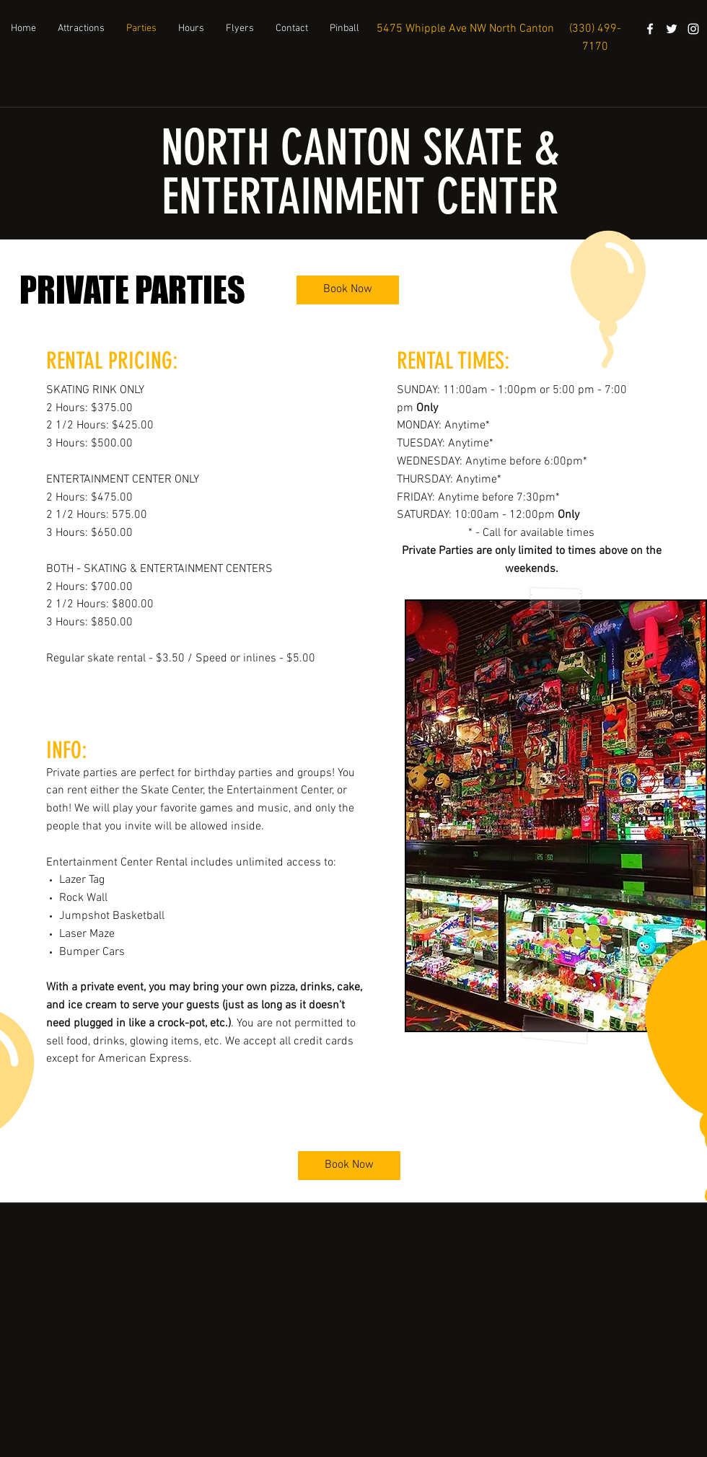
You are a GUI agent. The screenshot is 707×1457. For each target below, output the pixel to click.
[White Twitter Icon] (671, 29)
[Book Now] (348, 290)
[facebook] (650, 29)
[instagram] (693, 29)
